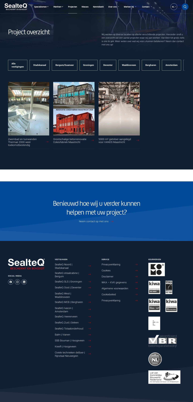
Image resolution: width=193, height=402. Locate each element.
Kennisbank (98, 6)
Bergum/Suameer (64, 65)
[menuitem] (174, 6)
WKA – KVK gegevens (120, 282)
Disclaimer (120, 277)
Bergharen (151, 65)
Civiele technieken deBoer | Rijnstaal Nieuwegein (73, 354)
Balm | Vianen (73, 335)
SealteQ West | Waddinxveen (73, 295)
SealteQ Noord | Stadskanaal (73, 266)
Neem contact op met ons (96, 221)
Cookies (120, 271)
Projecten (72, 6)
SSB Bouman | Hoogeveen (73, 341)
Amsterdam (172, 65)
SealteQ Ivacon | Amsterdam (73, 310)
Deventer (108, 65)
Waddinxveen (129, 65)
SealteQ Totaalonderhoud (73, 329)
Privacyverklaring (120, 265)
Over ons (113, 6)
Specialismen (41, 6)
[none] (174, 6)
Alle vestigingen (18, 65)
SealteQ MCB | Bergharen (73, 302)
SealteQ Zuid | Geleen (73, 323)
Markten (58, 6)
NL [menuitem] (173, 7)
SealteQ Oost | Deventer (73, 288)
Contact (147, 6)
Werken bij (130, 6)
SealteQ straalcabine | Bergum (73, 274)
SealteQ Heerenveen (73, 317)
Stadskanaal (39, 65)
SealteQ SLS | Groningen (73, 282)
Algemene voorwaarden (120, 288)
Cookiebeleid (120, 295)
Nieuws (85, 6)
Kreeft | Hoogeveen (73, 347)
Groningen (88, 65)
